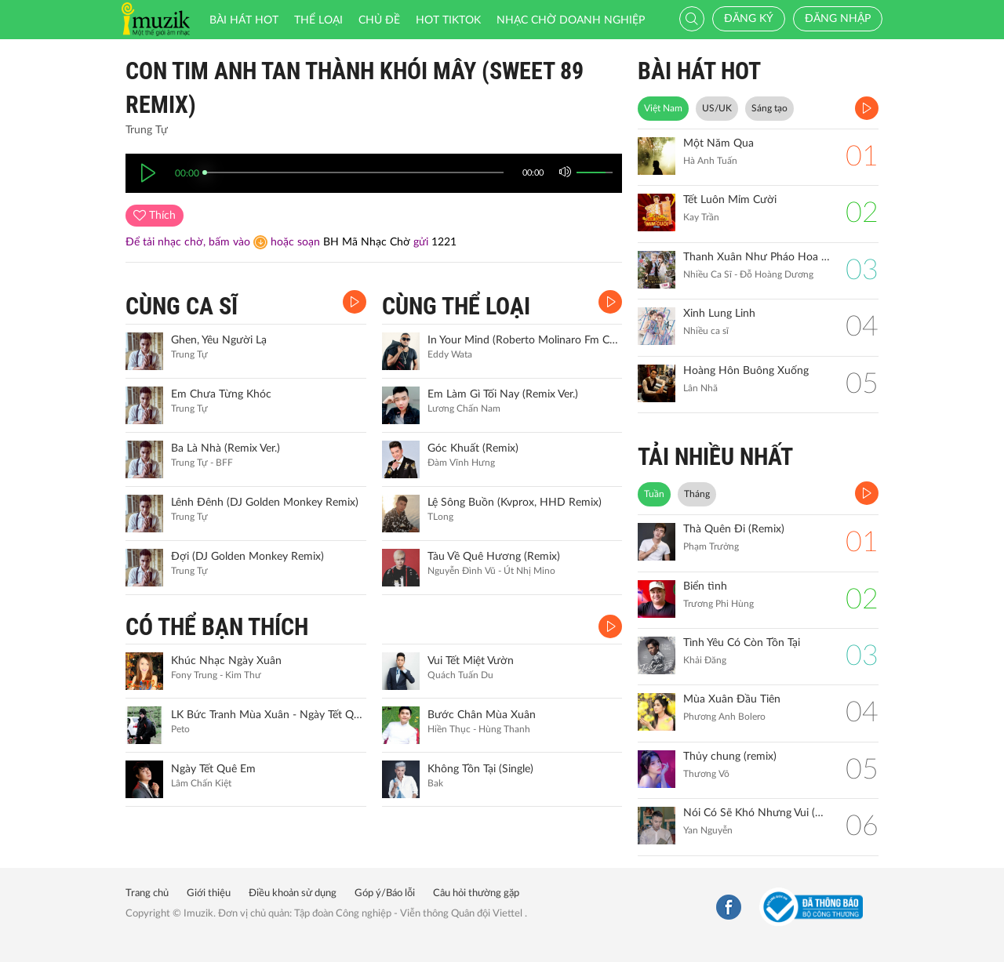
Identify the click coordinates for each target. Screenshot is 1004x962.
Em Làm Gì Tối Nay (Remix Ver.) (502, 394)
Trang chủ (147, 893)
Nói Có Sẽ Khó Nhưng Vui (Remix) (756, 813)
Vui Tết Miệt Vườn (470, 660)
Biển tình (705, 586)
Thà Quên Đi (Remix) (733, 529)
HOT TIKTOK (448, 20)
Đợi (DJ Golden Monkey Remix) (247, 556)
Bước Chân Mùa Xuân (481, 715)
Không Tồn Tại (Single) (480, 769)
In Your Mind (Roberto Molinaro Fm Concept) (523, 340)
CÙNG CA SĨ (182, 306)
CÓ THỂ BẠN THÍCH (217, 627)
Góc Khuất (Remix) (472, 448)
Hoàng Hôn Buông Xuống (746, 370)
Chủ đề (379, 20)
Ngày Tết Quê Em (213, 769)
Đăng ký (748, 18)
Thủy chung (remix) (730, 756)
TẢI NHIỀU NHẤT (715, 456)
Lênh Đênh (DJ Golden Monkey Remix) (264, 502)
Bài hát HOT (243, 20)
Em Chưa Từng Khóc (221, 394)
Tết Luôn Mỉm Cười (730, 199)
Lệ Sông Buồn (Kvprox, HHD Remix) (514, 502)
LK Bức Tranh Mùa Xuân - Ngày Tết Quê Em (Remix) (266, 715)
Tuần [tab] (654, 494)
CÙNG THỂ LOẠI (456, 306)
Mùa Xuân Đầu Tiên (731, 699)
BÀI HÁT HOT (699, 71)
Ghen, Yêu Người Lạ (219, 340)
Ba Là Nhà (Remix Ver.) (225, 448)
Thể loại (318, 20)
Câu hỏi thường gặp (476, 893)
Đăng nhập (838, 18)
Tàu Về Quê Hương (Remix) (493, 556)
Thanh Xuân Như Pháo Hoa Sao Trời (756, 257)
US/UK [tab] (717, 108)
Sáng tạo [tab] (769, 108)
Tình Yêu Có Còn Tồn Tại (741, 642)
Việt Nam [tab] (663, 108)
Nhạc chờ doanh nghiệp (571, 20)
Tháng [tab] (697, 494)
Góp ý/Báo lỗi (385, 893)
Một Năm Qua (718, 143)
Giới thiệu (209, 893)
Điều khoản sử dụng (292, 893)
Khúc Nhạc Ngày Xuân (226, 660)
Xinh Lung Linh (719, 313)
